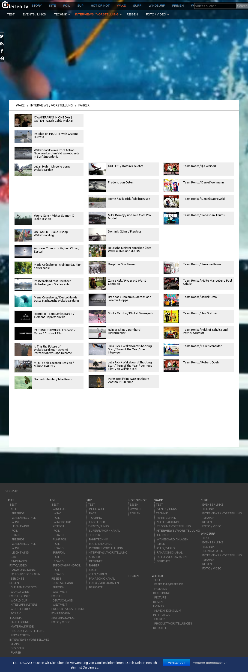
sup (80, 5)
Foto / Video (156, 14)
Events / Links (34, 14)
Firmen (178, 5)
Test (11, 14)
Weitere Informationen (210, 662)
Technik (60, 14)
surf (137, 5)
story (37, 5)
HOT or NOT (100, 5)
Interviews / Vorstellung (97, 14)
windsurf (157, 5)
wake (121, 5)
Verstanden (176, 662)
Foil (66, 5)
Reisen (132, 14)
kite (52, 5)
